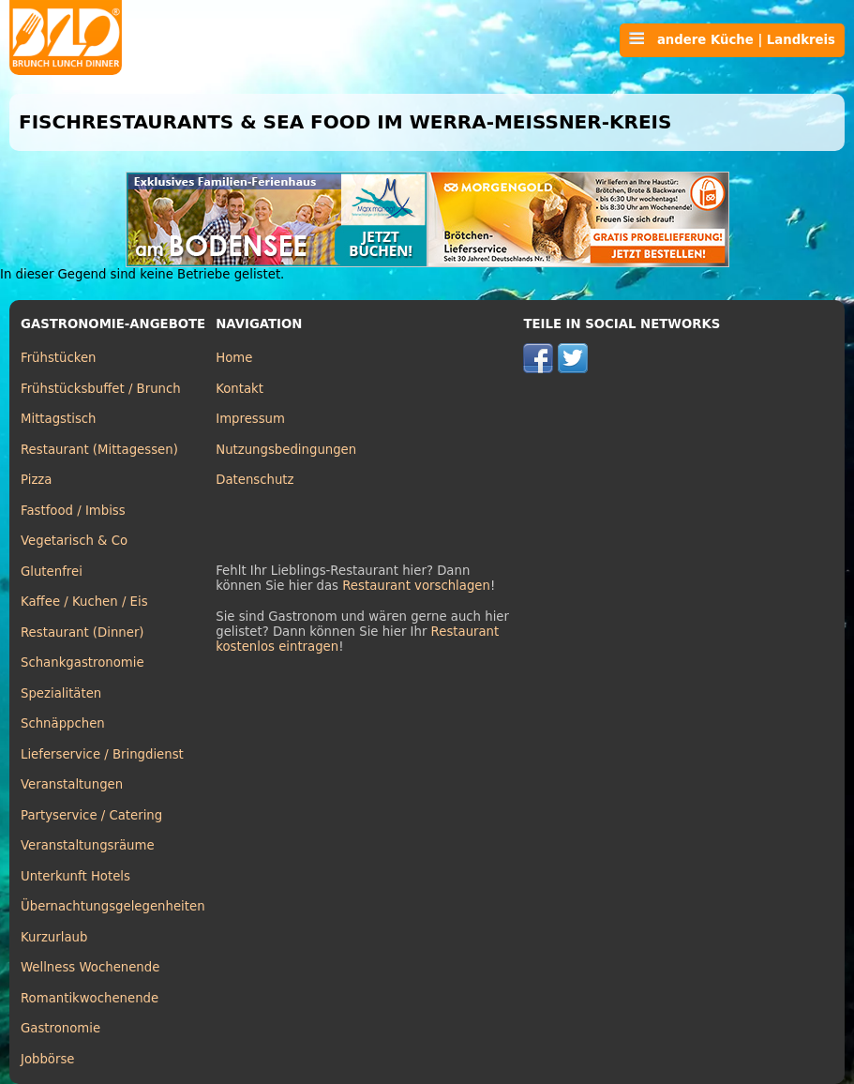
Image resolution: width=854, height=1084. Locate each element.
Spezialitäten (61, 693)
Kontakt (239, 389)
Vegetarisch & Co (74, 541)
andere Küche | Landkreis (732, 39)
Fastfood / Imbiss (73, 511)
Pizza (36, 480)
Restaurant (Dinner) (82, 632)
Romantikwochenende (89, 998)
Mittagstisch (59, 419)
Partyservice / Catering (91, 815)
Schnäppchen (63, 723)
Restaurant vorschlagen (416, 586)
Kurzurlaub (54, 937)
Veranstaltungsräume (88, 845)
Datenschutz (254, 480)
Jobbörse (48, 1059)
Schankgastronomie (82, 662)
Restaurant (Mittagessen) (99, 450)
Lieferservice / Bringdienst (102, 754)
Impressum (250, 419)
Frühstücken (59, 358)
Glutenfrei (51, 572)
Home (234, 358)
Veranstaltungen (72, 784)
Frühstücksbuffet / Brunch (101, 389)
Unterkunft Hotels (75, 876)
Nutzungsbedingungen (286, 450)
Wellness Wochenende (90, 967)
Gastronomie (60, 1028)
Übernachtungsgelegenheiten (113, 906)
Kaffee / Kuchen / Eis (84, 602)
